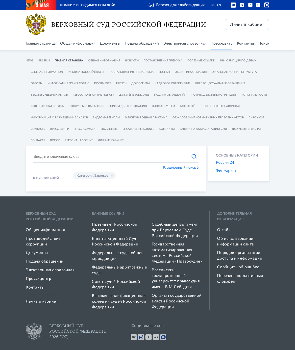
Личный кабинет (247, 25)
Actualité (187, 106)
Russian (44, 60)
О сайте (224, 230)
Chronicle (256, 117)
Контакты (245, 43)
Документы (110, 43)
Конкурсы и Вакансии (86, 106)
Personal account (79, 140)
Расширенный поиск (180, 167)
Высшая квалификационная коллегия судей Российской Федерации (119, 301)
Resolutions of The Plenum (93, 94)
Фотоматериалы (254, 94)
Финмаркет (226, 171)
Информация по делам (238, 60)
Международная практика (146, 117)
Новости (132, 60)
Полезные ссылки (201, 60)
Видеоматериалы (106, 117)
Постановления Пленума (163, 60)
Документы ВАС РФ (246, 129)
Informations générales (86, 72)
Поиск (263, 43)
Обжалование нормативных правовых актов (208, 117)
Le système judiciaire (134, 94)
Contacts (38, 129)
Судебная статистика (47, 106)
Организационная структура (234, 72)
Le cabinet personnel (138, 129)
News (29, 60)
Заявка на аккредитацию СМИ (203, 129)
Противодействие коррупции (213, 94)
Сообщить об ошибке (238, 267)
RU (213, 5)
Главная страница (41, 43)
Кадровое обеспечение (172, 83)
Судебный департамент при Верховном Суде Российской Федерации (175, 230)
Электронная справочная (184, 43)
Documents (102, 83)
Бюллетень (109, 129)
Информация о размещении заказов (59, 117)
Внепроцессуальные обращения (220, 83)
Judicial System (163, 106)
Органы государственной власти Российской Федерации (176, 301)
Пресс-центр (221, 43)
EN (219, 5)
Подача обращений (142, 43)
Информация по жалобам (68, 83)
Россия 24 (225, 162)
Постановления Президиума (131, 72)
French (121, 83)
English (164, 72)
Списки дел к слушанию (127, 106)
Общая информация (77, 43)
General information (47, 72)
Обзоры (37, 83)
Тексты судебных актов (49, 94)
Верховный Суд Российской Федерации (128, 24)
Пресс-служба (85, 129)
